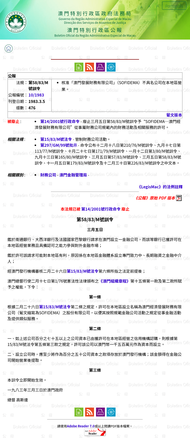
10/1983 (36, 95)
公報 (12, 76)
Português (174, 6)
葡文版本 (174, 115)
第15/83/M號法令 (56, 139)
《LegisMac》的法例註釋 (160, 187)
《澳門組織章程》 (114, 281)
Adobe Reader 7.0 (81, 426)
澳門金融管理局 (73, 175)
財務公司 (48, 175)
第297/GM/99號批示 (58, 145)
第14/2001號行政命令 (60, 121)
